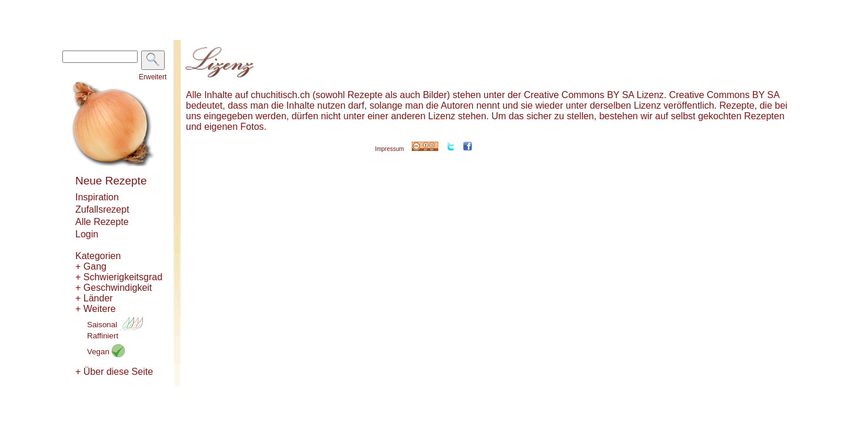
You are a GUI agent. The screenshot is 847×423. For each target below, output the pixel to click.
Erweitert (152, 77)
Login (86, 234)
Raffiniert (102, 335)
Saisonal (115, 324)
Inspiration (97, 197)
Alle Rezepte (102, 222)
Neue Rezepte (110, 180)
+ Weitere (95, 309)
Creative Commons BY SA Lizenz (594, 95)
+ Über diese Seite (114, 372)
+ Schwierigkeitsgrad (118, 277)
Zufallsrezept (102, 209)
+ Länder (94, 298)
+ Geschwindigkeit (113, 288)
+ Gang (90, 266)
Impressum (389, 149)
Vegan (106, 351)
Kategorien (98, 256)
